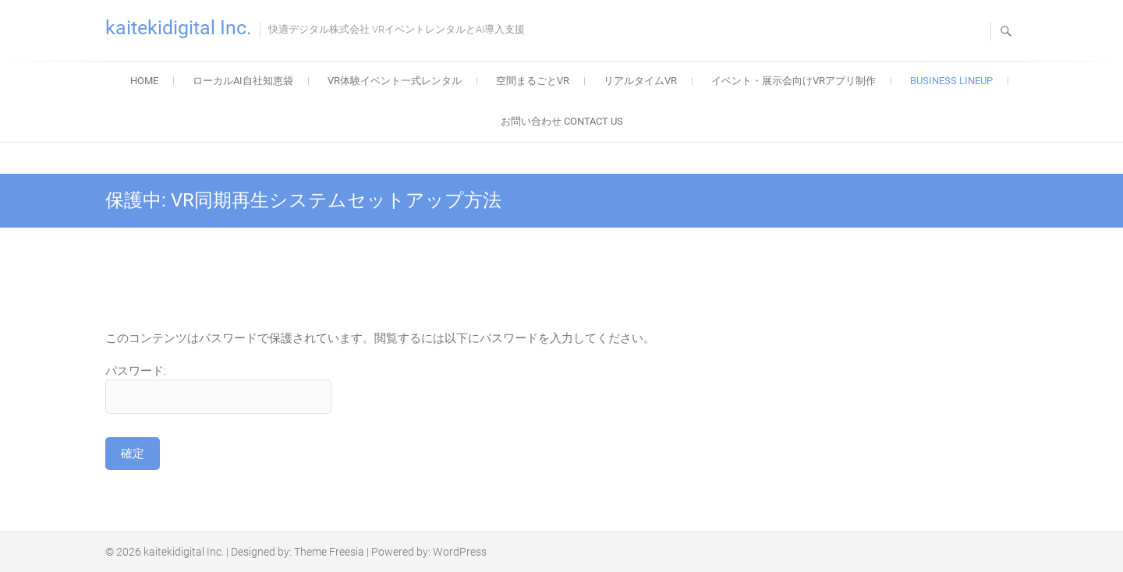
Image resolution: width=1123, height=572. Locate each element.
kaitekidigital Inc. (178, 27)
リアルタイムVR (640, 81)
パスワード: (218, 389)
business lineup (951, 81)
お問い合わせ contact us (562, 121)
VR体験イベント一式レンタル (395, 81)
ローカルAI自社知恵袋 (243, 81)
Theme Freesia (329, 552)
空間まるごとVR (532, 81)
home (144, 81)
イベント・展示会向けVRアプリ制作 (793, 81)
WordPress (460, 552)
